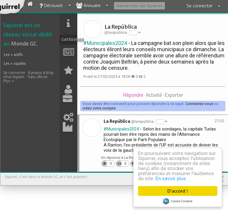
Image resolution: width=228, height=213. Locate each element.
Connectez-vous (199, 103)
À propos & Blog (40, 73)
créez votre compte (98, 108)
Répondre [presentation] (133, 95)
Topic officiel (37, 77)
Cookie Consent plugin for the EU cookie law (177, 201)
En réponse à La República (123, 157)
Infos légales (14, 77)
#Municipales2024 (105, 43)
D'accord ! (177, 191)
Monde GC (24, 43)
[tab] (133, 95)
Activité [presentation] (154, 95)
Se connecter (14, 73)
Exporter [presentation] (174, 95)
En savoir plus (170, 178)
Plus (8, 81)
